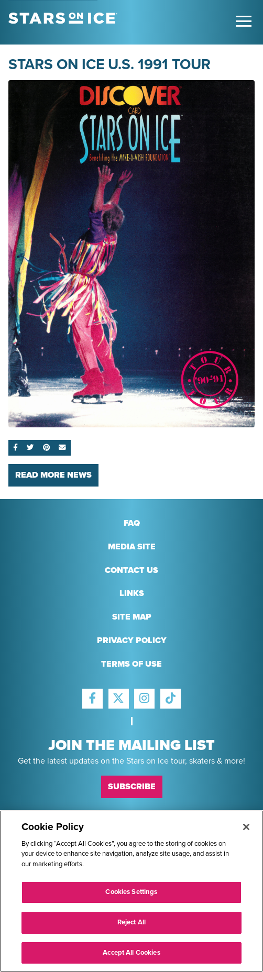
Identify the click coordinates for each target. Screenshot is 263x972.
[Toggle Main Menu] (244, 21)
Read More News (53, 475)
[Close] (246, 832)
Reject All (131, 927)
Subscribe (132, 786)
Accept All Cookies (131, 958)
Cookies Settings (131, 897)
